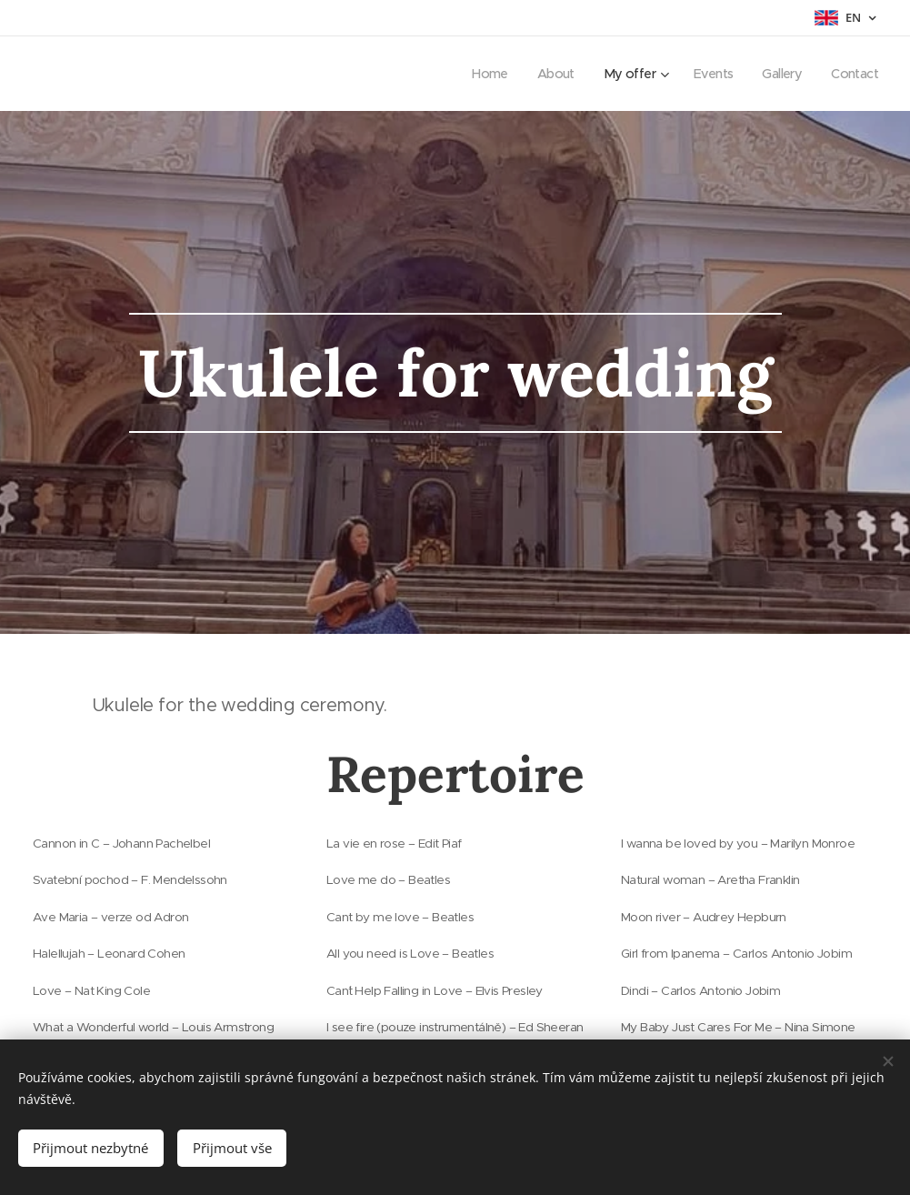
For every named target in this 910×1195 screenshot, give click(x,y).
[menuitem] (476, 73)
